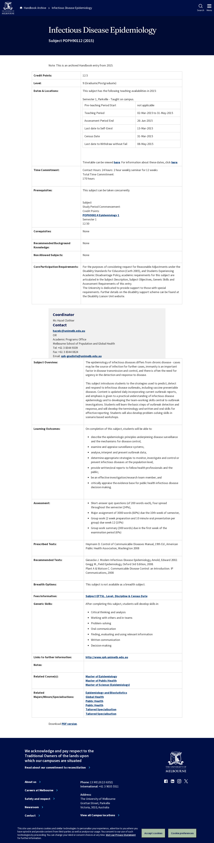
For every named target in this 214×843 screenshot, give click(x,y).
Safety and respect (37, 799)
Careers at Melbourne (39, 790)
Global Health (95, 697)
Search (200, 8)
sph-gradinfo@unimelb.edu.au (81, 356)
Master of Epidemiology (101, 676)
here (117, 162)
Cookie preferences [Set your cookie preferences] (182, 833)
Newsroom (32, 807)
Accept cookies (153, 833)
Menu (209, 8)
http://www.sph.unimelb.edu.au (107, 657)
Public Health (94, 701)
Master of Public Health (101, 681)
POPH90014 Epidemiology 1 (101, 215)
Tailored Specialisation (101, 709)
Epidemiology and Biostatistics (106, 693)
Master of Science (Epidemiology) (108, 685)
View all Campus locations (97, 815)
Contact (30, 815)
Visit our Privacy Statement (121, 834)
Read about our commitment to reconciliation (55, 767)
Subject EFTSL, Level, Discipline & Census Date (116, 596)
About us (30, 782)
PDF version (69, 724)
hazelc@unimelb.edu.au (69, 330)
